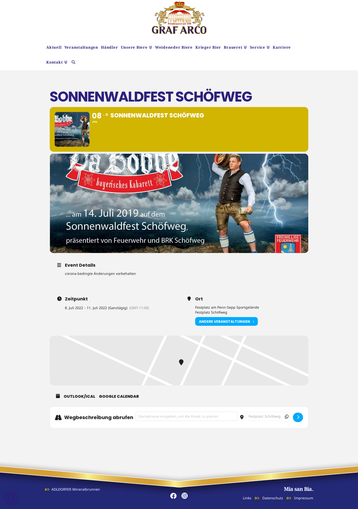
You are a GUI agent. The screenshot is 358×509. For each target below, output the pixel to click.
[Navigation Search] (73, 62)
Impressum (303, 498)
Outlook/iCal (79, 396)
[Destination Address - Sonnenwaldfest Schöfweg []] (268, 416)
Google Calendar (119, 396)
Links (247, 498)
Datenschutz (272, 498)
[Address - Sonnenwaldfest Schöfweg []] (187, 416)
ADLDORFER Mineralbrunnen (75, 489)
